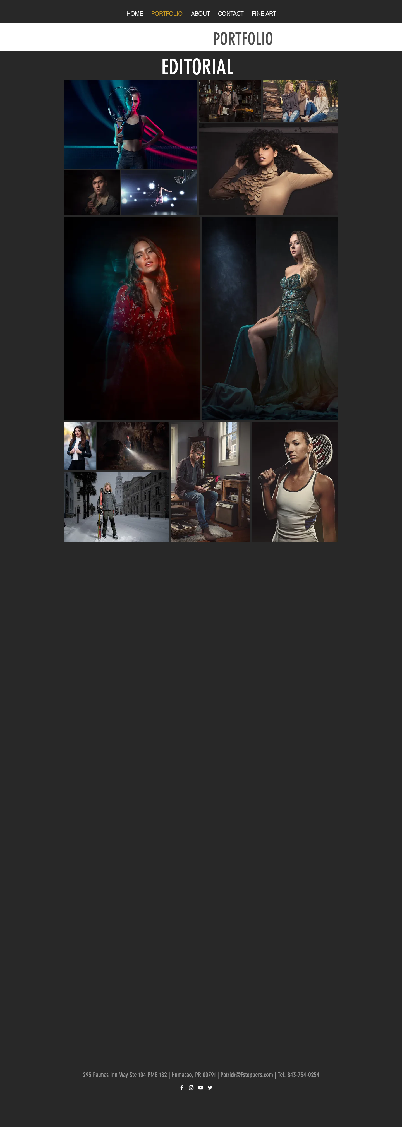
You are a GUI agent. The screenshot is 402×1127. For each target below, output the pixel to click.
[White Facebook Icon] (182, 1088)
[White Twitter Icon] (210, 1088)
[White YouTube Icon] (201, 1088)
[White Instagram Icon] (191, 1088)
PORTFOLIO (243, 39)
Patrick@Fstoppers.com (247, 1075)
